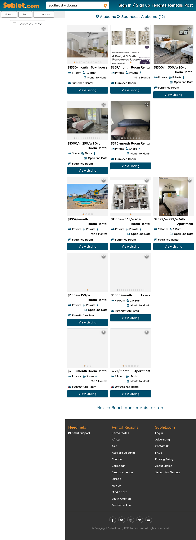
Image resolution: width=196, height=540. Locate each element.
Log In (159, 433)
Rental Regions (125, 427)
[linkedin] (148, 520)
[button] (43, 14)
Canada (117, 459)
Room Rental (140, 67)
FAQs (158, 452)
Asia (114, 446)
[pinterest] (139, 520)
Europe (116, 479)
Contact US (162, 446)
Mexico (116, 485)
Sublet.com (165, 427)
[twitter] (121, 520)
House (145, 295)
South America (121, 498)
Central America (122, 472)
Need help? (78, 427)
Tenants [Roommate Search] (159, 5)
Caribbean (118, 466)
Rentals (175, 5)
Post (188, 5)
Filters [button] (9, 14)
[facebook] (112, 520)
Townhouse (99, 67)
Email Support (79, 433)
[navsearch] (77, 5)
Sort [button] (25, 14)
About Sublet (163, 466)
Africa (116, 439)
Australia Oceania (123, 452)
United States (120, 433)
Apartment (185, 224)
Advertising (162, 439)
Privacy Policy (164, 459)
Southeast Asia (121, 505)
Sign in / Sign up (134, 5)
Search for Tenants (167, 472)
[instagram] (130, 520)
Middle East (119, 492)
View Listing (87, 90)
